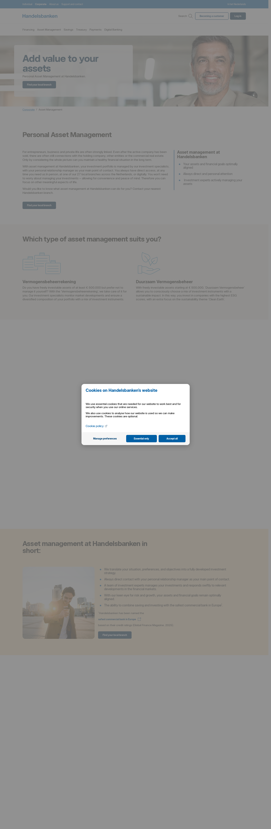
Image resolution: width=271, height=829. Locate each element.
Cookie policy (97, 426)
